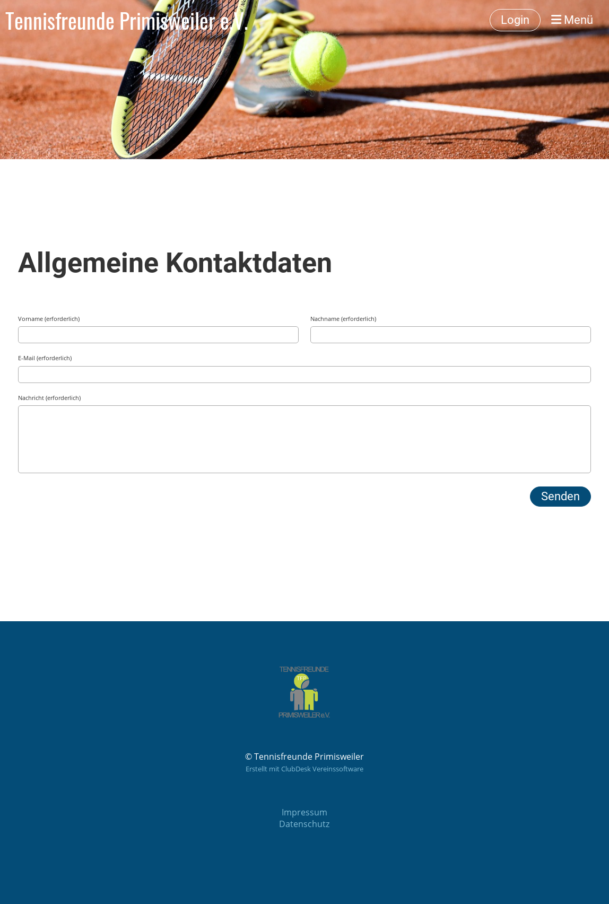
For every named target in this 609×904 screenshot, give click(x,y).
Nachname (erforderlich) (343, 319)
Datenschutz (304, 824)
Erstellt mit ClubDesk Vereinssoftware (304, 768)
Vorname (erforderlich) (49, 319)
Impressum (304, 812)
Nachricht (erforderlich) (49, 398)
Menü (572, 20)
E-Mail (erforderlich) (45, 358)
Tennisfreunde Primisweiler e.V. (126, 20)
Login (515, 20)
